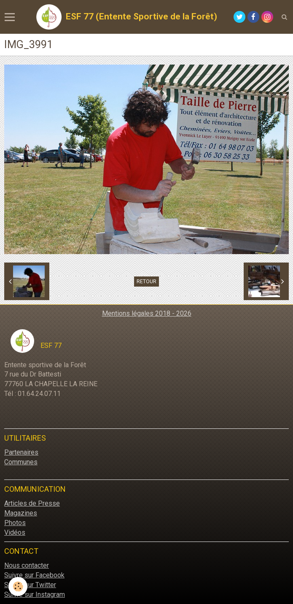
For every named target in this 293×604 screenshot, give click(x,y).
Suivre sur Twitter (30, 585)
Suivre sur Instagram (34, 594)
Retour (146, 281)
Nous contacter (26, 565)
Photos (15, 523)
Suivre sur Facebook (34, 575)
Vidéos (14, 532)
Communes (21, 462)
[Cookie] (17, 586)
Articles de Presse (32, 503)
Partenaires (21, 452)
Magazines (20, 513)
